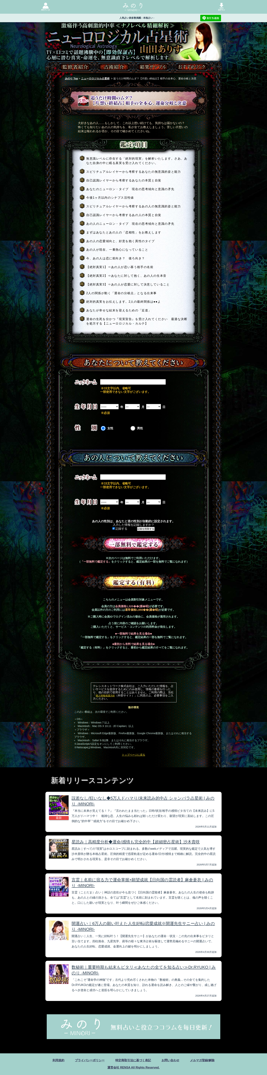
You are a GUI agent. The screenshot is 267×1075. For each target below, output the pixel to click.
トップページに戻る (133, 754)
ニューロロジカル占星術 (95, 78)
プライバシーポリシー (90, 1060)
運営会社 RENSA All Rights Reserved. (133, 1067)
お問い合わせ (170, 1060)
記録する (119, 528)
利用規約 (58, 1060)
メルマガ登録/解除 (202, 1060)
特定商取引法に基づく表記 (133, 1060)
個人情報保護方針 (105, 695)
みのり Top (71, 78)
